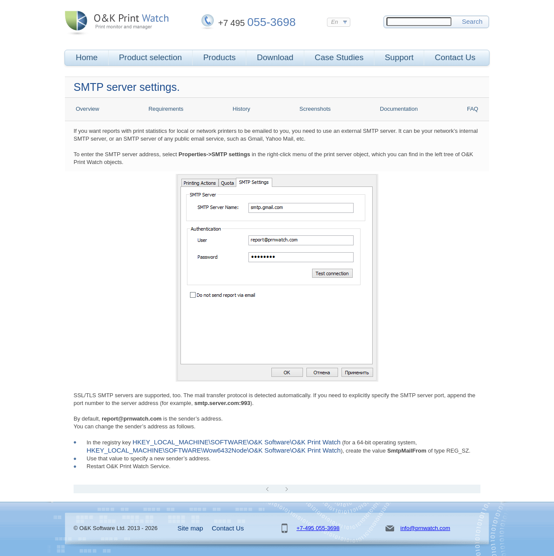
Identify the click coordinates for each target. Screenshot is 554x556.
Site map (190, 528)
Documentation (399, 109)
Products (219, 57)
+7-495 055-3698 (317, 528)
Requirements (166, 109)
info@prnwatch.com (425, 528)
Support (399, 57)
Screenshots (315, 109)
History (241, 109)
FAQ (472, 109)
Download (275, 57)
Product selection (150, 57)
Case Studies (339, 57)
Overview (87, 109)
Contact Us (455, 57)
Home (87, 57)
